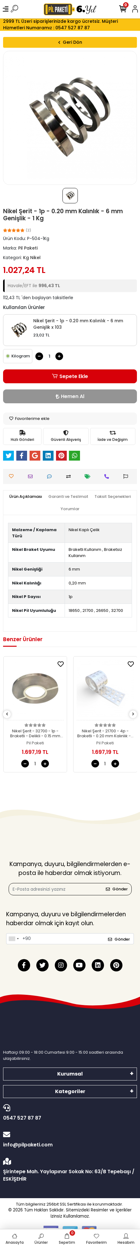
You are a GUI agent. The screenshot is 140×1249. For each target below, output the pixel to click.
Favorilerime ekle (29, 418)
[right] (133, 714)
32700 (117, 610)
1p (71, 597)
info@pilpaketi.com (68, 1139)
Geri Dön (70, 42)
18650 (74, 610)
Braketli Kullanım (85, 549)
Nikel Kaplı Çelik (84, 530)
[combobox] (13, 939)
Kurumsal (70, 1073)
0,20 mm (77, 583)
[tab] (25, 496)
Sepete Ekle (70, 376)
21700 (87, 610)
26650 (102, 610)
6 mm (74, 569)
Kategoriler (70, 1091)
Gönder (117, 889)
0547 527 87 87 (68, 1112)
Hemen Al (70, 396)
